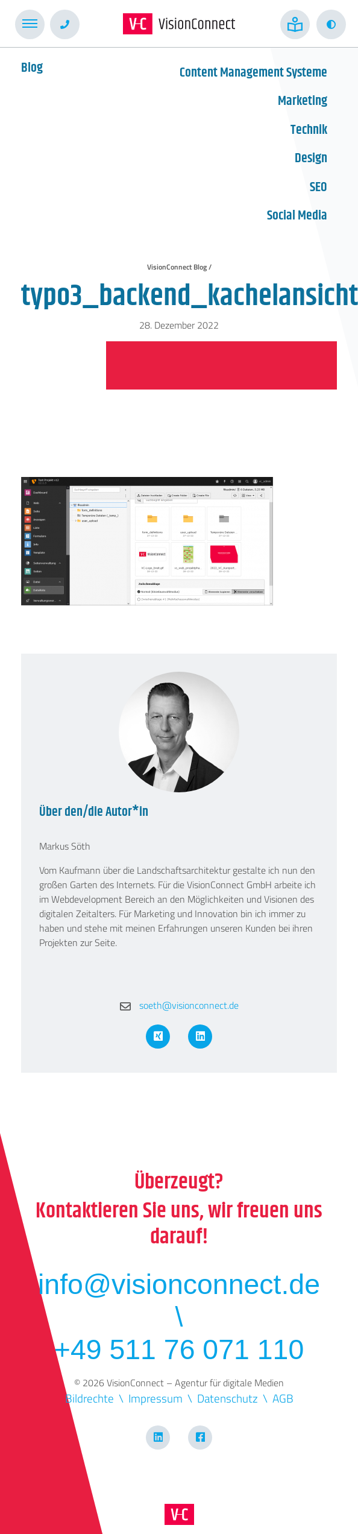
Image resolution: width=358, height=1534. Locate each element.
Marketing (302, 101)
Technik (308, 130)
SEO (318, 187)
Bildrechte (89, 1398)
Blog (32, 68)
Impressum (155, 1398)
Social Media (297, 216)
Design (311, 158)
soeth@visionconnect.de (179, 1005)
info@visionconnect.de (179, 1284)
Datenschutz (227, 1398)
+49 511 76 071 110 (179, 1349)
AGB (283, 1398)
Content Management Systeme (253, 73)
